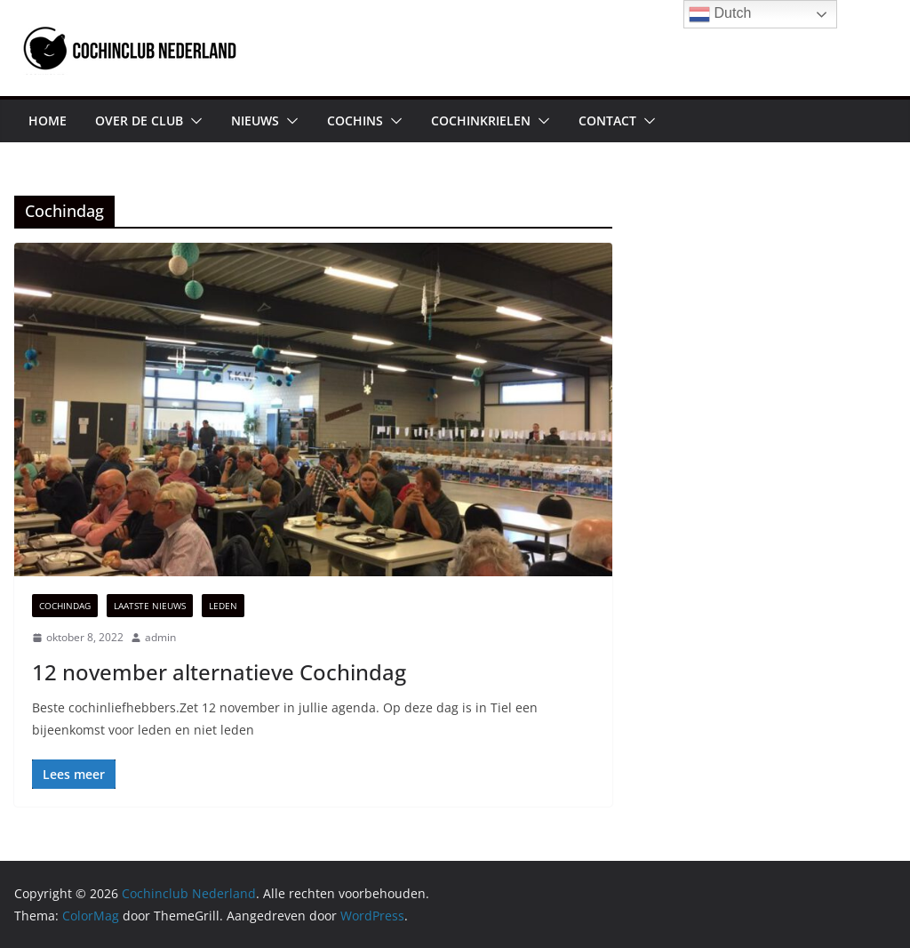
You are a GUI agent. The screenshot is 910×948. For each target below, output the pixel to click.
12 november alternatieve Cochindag (219, 672)
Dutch (720, 14)
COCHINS (355, 120)
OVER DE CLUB (139, 120)
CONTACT (607, 120)
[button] (193, 120)
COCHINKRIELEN (481, 120)
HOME (47, 120)
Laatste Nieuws (150, 605)
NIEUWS (255, 120)
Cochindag (65, 605)
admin (160, 637)
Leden (223, 605)
